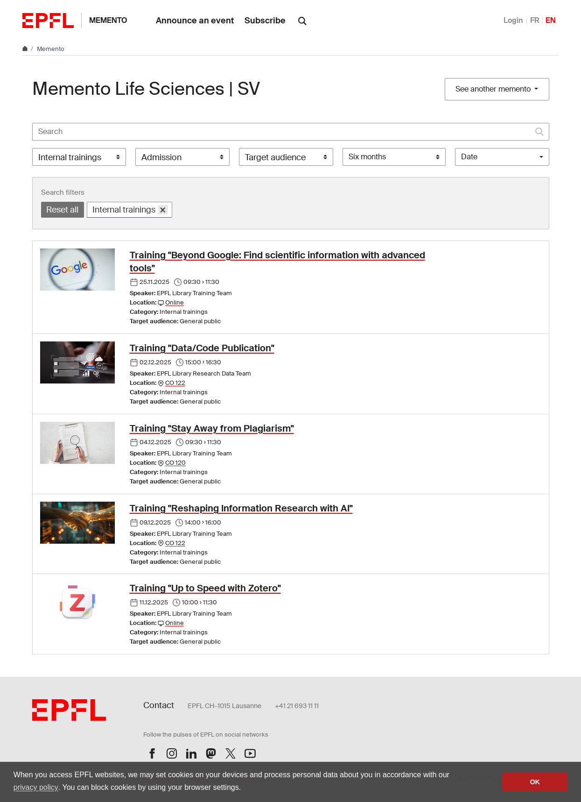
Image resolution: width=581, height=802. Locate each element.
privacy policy (36, 787)
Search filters (62, 192)
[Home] (25, 49)
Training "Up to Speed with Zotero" (205, 588)
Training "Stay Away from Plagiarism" (212, 428)
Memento (108, 20)
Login (513, 20)
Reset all (62, 209)
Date (469, 157)
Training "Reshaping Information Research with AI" (241, 508)
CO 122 (175, 383)
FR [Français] (534, 20)
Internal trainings (130, 209)
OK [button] (535, 782)
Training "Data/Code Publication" (202, 348)
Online (174, 302)
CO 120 (175, 463)
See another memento (493, 89)
